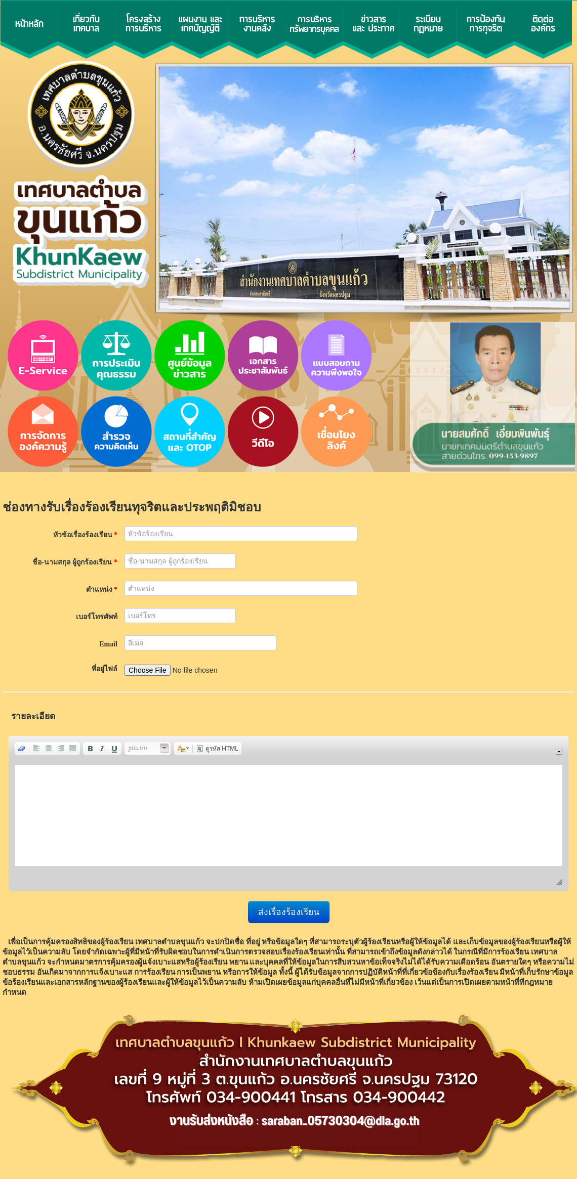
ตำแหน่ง (102, 589)
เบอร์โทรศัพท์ (96, 617)
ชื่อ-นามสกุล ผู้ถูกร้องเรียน (74, 562)
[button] (22, 748)
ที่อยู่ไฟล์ (104, 669)
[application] (288, 813)
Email (108, 644)
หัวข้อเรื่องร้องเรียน (85, 535)
